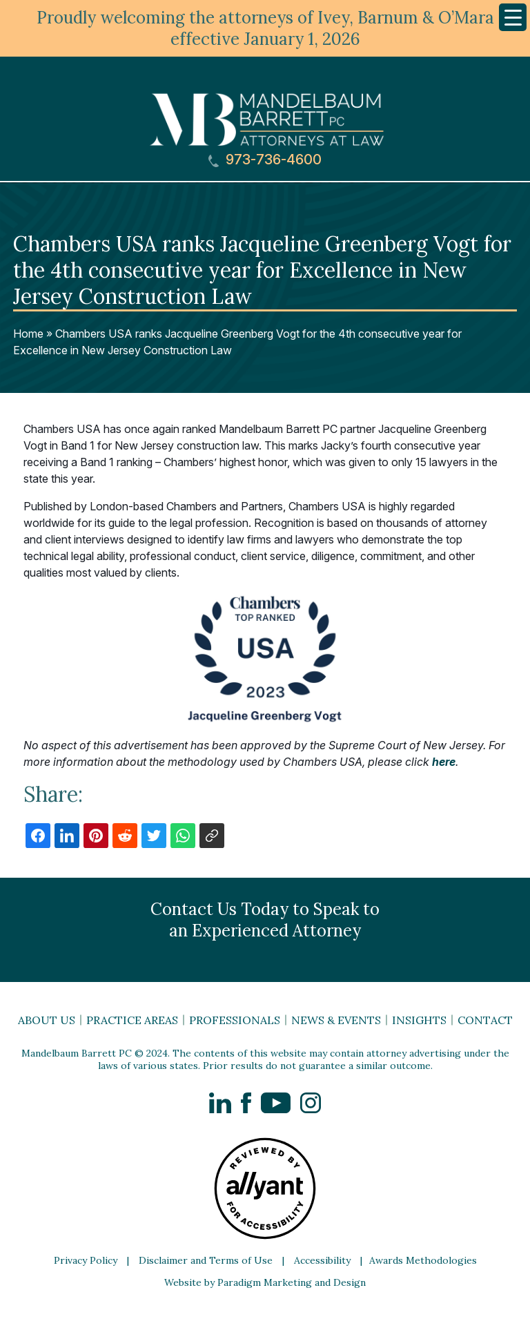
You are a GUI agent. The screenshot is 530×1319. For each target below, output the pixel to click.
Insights (419, 1020)
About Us (46, 1020)
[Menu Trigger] (513, 17)
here (443, 762)
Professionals (234, 1020)
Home (28, 333)
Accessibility (322, 1260)
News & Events (336, 1020)
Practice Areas (132, 1020)
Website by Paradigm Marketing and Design (265, 1282)
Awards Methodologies (423, 1260)
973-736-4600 (265, 160)
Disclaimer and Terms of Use (206, 1260)
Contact (485, 1020)
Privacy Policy (85, 1260)
